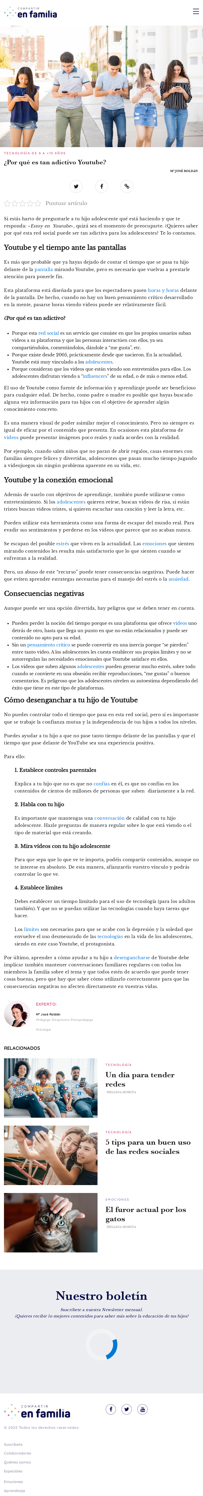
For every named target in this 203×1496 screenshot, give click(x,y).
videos (11, 437)
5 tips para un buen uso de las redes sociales (148, 1147)
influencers (95, 376)
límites (31, 929)
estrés (62, 543)
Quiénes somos (17, 1462)
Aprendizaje (14, 1490)
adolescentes (98, 362)
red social (48, 333)
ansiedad (179, 579)
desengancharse (132, 957)
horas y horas (163, 290)
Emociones (13, 1481)
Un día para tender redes (139, 1079)
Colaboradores (17, 1453)
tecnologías (110, 936)
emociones (154, 543)
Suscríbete (13, 1444)
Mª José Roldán (184, 171)
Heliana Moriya (121, 1092)
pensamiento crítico (48, 644)
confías (102, 783)
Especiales (13, 1471)
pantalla (44, 269)
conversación (109, 818)
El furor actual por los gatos (145, 1214)
